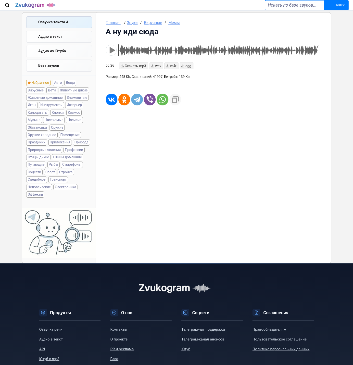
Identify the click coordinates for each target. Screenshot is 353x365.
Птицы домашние (67, 164)
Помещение (69, 141)
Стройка (66, 179)
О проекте (118, 346)
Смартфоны (71, 171)
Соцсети (34, 179)
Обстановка (37, 134)
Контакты (118, 336)
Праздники (37, 149)
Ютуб (185, 355)
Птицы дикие (38, 164)
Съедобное (37, 186)
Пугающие (36, 171)
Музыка (34, 126)
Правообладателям (269, 336)
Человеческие (39, 193)
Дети (52, 97)
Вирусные (36, 97)
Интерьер (74, 111)
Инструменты (51, 111)
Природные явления (44, 156)
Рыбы (53, 171)
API (42, 355)
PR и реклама (122, 355)
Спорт (50, 179)
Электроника (65, 193)
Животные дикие (74, 97)
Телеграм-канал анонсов (202, 346)
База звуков (48, 72)
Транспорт (58, 186)
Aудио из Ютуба (52, 57)
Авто (58, 89)
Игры (32, 111)
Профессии (74, 156)
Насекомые (54, 126)
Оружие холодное (42, 141)
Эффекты (35, 201)
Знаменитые (77, 104)
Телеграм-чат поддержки (203, 336)
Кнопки (58, 119)
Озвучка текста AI (54, 27)
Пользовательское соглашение (279, 346)
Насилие (74, 126)
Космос (74, 119)
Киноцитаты (38, 119)
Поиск (334, 8)
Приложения (60, 149)
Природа (81, 149)
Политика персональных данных (280, 355)
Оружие (57, 134)
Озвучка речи (51, 336)
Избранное (40, 89)
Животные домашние (45, 104)
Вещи (70, 89)
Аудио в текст (50, 42)
